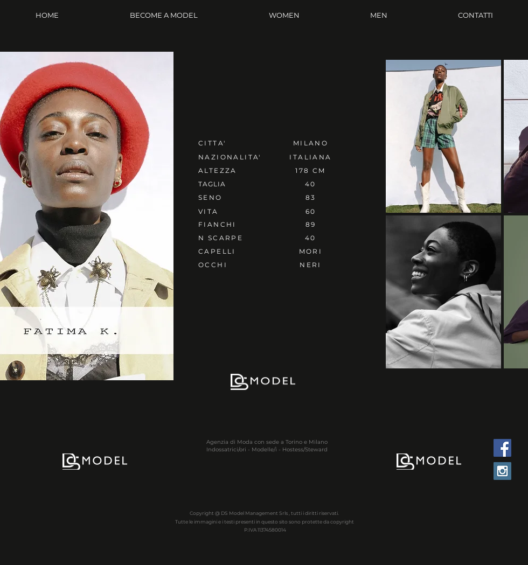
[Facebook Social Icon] (502, 448)
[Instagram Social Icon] (502, 471)
